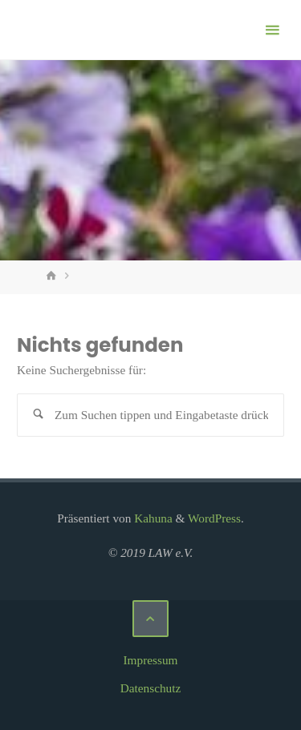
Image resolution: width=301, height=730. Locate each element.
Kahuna (151, 518)
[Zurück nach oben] (150, 618)
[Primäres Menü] (272, 30)
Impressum (151, 660)
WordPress (214, 518)
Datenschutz (150, 688)
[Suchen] (38, 415)
